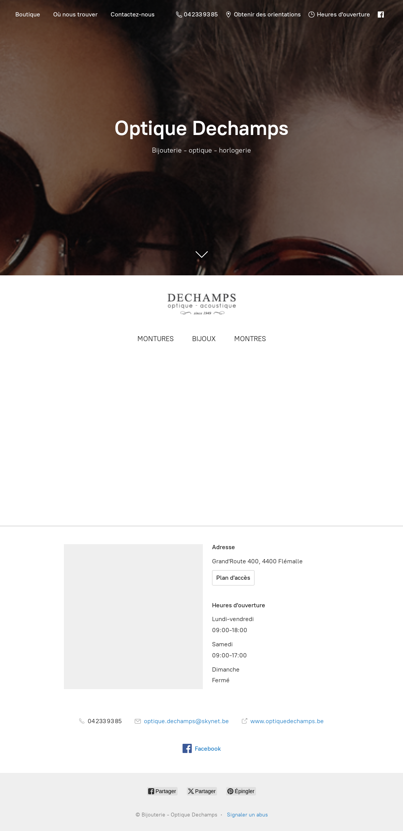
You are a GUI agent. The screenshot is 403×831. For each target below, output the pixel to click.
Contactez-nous (133, 14)
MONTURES (155, 339)
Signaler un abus (247, 814)
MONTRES (250, 339)
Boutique (27, 14)
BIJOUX (204, 339)
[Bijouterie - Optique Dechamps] (202, 304)
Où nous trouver (75, 14)
